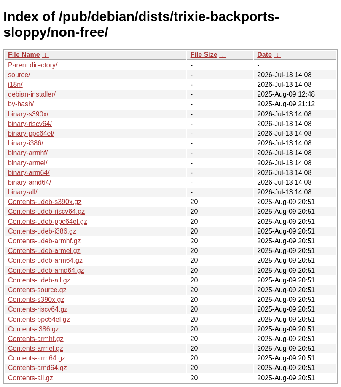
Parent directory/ (32, 65)
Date (264, 54)
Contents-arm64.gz (36, 358)
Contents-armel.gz (35, 348)
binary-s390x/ (28, 114)
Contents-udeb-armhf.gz (44, 241)
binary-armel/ (27, 163)
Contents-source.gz (37, 289)
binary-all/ (22, 192)
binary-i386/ (25, 143)
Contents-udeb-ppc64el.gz (47, 221)
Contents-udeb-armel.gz (44, 250)
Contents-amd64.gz (37, 367)
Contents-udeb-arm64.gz (45, 260)
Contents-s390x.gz (36, 299)
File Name (24, 54)
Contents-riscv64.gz (37, 309)
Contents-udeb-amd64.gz (46, 270)
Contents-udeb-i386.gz (42, 231)
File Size (204, 54)
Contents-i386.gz (33, 329)
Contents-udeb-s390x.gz (44, 201)
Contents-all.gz (30, 378)
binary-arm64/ (29, 172)
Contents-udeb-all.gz (39, 280)
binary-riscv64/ (30, 123)
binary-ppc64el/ (31, 133)
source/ (19, 74)
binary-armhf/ (28, 152)
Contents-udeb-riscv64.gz (46, 211)
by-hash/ (21, 104)
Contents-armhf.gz (36, 338)
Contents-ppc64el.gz (39, 319)
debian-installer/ (32, 94)
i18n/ (15, 84)
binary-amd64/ (29, 182)
